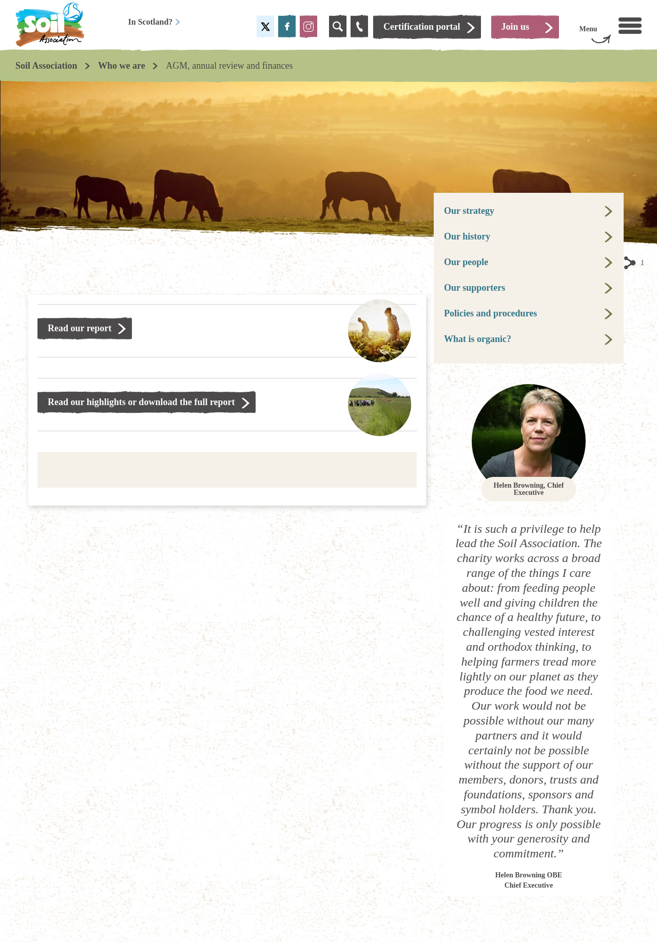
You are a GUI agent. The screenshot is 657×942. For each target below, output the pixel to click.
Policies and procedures (490, 313)
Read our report (79, 328)
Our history (467, 236)
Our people (466, 262)
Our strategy (469, 210)
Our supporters (474, 287)
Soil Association (46, 66)
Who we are (121, 66)
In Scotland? (154, 21)
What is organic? (477, 339)
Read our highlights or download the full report (141, 402)
